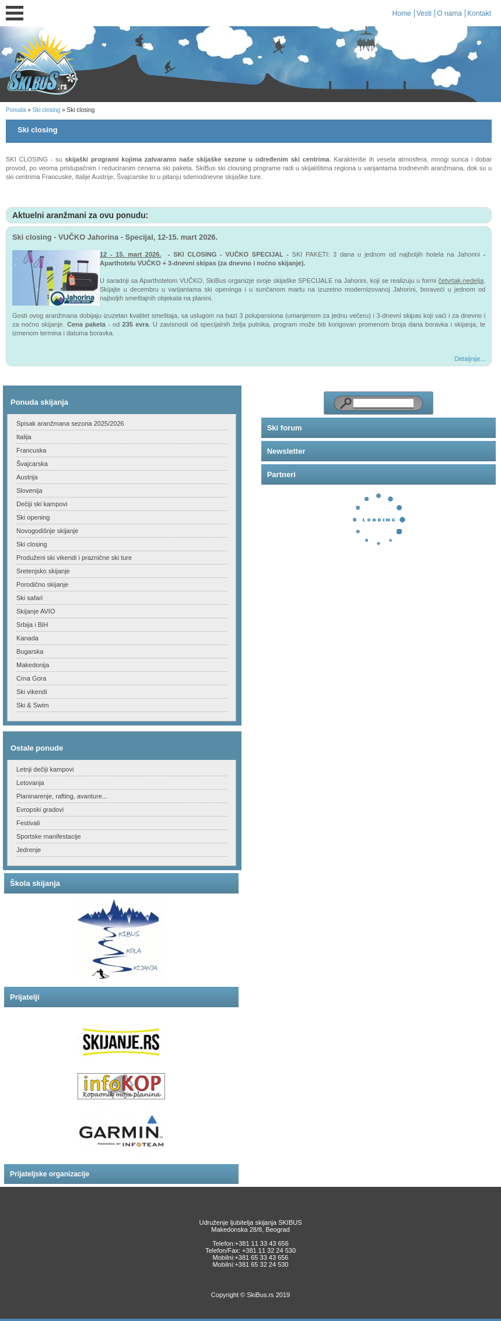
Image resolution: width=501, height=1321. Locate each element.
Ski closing (47, 110)
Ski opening (33, 517)
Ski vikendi (31, 691)
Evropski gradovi (40, 809)
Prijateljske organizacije (49, 1174)
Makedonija (32, 664)
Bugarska (29, 651)
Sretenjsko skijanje (43, 570)
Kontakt (479, 13)
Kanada (27, 638)
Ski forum (284, 427)
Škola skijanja (35, 883)
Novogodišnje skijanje (47, 530)
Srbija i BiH (32, 624)
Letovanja (30, 782)
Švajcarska (32, 463)
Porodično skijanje (42, 584)
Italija (23, 436)
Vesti (424, 13)
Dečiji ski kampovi (41, 503)
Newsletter (286, 451)
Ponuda (16, 110)
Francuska (31, 450)
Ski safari (29, 597)
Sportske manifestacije (48, 836)
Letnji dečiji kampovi (44, 769)
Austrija (27, 477)
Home (402, 13)
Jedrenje (28, 849)
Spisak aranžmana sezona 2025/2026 (70, 423)
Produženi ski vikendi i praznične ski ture (74, 557)
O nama (449, 13)
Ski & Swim (32, 705)
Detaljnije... (470, 358)
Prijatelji (25, 997)
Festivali (28, 822)
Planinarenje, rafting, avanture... (61, 796)
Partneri (281, 474)
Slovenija (29, 490)
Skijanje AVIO (35, 611)
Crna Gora (31, 678)
